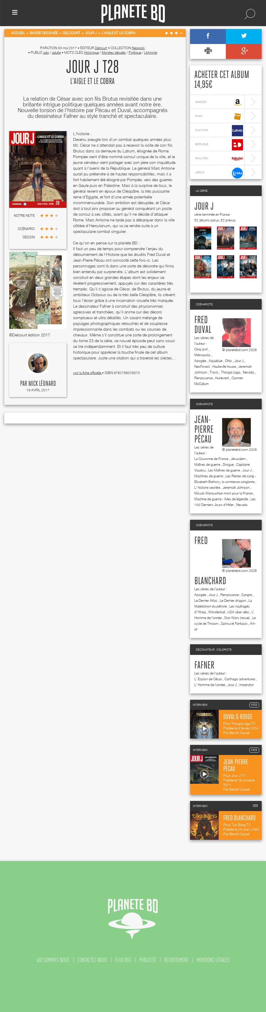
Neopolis (138, 48)
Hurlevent (222, 378)
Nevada (248, 372)
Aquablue (215, 361)
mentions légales (213, 960)
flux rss (123, 960)
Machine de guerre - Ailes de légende (221, 499)
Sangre (246, 595)
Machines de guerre (208, 476)
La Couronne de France (211, 459)
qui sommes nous (53, 960)
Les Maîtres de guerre (224, 470)
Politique (135, 52)
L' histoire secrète (207, 487)
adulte (56, 52)
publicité (147, 960)
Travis (214, 372)
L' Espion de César (208, 679)
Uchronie (150, 52)
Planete (133, 14)
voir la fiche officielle (87, 373)
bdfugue (219, 144)
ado (46, 52)
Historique (91, 52)
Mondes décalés (114, 52)
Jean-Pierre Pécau (204, 429)
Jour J (204, 206)
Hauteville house (224, 366)
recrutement (176, 960)
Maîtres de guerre (207, 464)
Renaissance (203, 378)
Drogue (228, 464)
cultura (219, 130)
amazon (219, 102)
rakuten (219, 158)
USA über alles (238, 612)
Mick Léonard (42, 384)
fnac (219, 116)
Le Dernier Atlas (205, 600)
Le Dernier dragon (233, 600)
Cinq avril (201, 349)
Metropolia (202, 355)
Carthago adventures (239, 679)
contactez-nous (92, 960)
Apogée (200, 361)
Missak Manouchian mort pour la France (223, 493)
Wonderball (216, 612)
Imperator (246, 685)
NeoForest (202, 366)
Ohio (228, 361)
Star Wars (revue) (237, 618)
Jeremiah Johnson (236, 487)
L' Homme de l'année (209, 685)
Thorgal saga (230, 372)
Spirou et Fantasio (234, 623)
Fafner (204, 665)
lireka (219, 173)
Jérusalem (238, 459)
